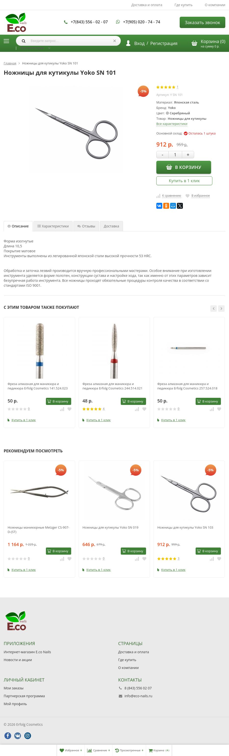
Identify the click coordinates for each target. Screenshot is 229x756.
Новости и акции (18, 659)
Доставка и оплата (146, 4)
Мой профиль (15, 703)
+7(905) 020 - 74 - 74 (141, 22)
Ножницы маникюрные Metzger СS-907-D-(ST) (38, 529)
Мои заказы (14, 688)
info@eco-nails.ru (138, 696)
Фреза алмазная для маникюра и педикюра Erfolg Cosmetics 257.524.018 (187, 386)
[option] (39, 372)
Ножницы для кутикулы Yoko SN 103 (185, 527)
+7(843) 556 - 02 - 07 (89, 22)
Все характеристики (171, 123)
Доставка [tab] (111, 226)
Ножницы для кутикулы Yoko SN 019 (110, 527)
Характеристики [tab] (53, 226)
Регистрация (163, 43)
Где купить (184, 4)
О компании (215, 4)
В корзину (183, 167)
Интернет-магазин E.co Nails (27, 652)
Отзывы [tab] (86, 226)
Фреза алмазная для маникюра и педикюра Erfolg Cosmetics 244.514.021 (112, 386)
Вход (139, 43)
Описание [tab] (18, 226)
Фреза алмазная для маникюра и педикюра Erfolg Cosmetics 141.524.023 (38, 386)
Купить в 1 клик (184, 180)
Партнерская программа (24, 696)
